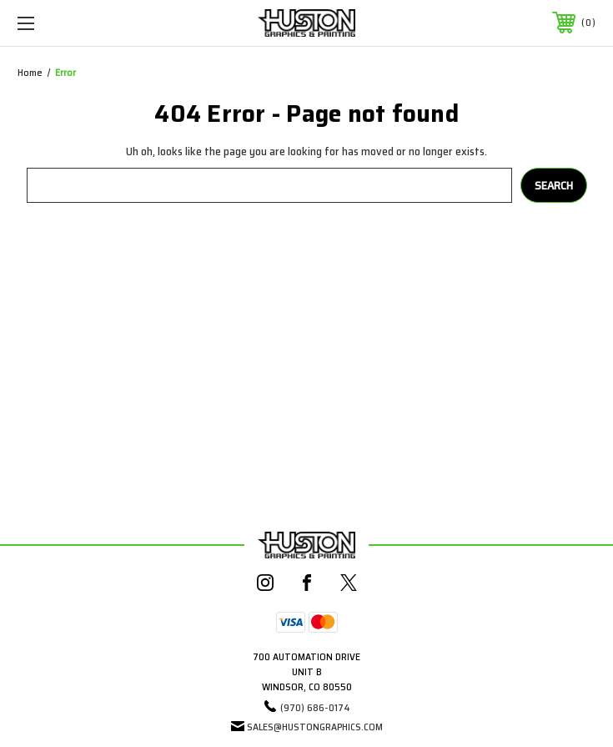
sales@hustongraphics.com (315, 726)
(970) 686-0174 (315, 707)
